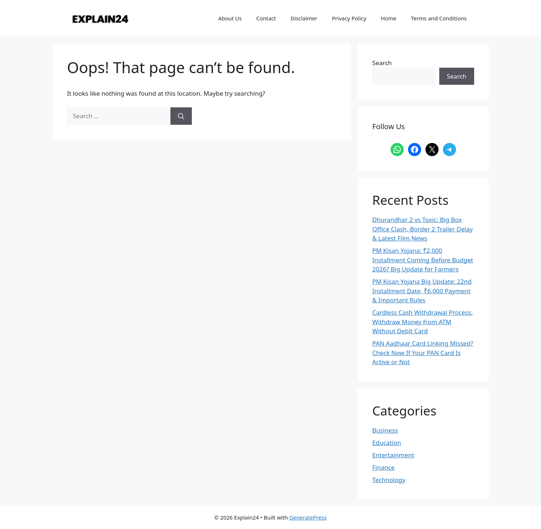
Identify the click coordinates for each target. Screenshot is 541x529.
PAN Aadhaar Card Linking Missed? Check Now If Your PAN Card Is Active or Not (422, 352)
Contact (266, 18)
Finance (383, 467)
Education (386, 442)
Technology (388, 480)
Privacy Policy (349, 18)
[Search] (181, 116)
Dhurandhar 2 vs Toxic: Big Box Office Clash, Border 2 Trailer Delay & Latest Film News (422, 228)
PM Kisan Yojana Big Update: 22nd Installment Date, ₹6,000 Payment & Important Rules (422, 290)
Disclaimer (303, 18)
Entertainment (393, 455)
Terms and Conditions (439, 18)
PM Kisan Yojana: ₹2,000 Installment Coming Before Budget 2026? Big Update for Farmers (422, 259)
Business (385, 430)
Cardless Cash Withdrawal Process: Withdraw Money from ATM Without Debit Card (422, 321)
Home (388, 18)
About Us (230, 18)
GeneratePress (308, 517)
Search (382, 63)
